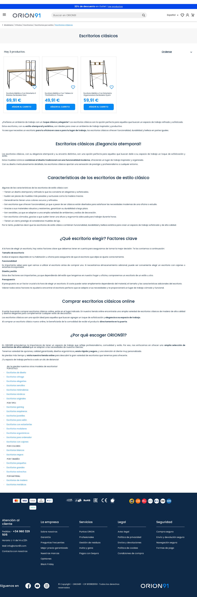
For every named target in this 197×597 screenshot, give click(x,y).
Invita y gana (86, 546)
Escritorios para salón (17, 419)
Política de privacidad (129, 535)
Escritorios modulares (17, 428)
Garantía (46, 535)
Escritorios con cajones (18, 440)
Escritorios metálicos (16, 483)
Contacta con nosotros (14, 549)
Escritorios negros (15, 453)
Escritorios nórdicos (16, 394)
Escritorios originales (16, 398)
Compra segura (164, 530)
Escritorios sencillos (16, 385)
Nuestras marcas (50, 551)
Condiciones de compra (131, 551)
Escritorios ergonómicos (18, 432)
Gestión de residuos (89, 541)
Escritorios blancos (15, 449)
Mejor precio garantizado (54, 546)
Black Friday (47, 562)
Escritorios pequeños (16, 462)
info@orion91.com (16, 544)
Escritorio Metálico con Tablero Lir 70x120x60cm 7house (59, 94)
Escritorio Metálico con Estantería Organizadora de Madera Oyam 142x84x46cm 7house (98, 94)
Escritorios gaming (15, 406)
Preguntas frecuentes (52, 541)
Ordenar (177, 52)
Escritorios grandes (16, 466)
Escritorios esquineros (17, 410)
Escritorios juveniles (16, 415)
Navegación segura (166, 541)
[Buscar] (99, 15)
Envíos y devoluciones (129, 541)
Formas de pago (165, 546)
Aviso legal (123, 530)
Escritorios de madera (17, 479)
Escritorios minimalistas (18, 389)
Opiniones (46, 557)
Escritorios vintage (15, 376)
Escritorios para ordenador (19, 436)
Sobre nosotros (49, 530)
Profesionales (86, 535)
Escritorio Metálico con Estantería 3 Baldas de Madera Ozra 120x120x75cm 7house (21, 94)
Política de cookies (128, 546)
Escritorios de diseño (16, 372)
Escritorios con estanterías (19, 423)
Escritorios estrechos (16, 470)
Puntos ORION (86, 530)
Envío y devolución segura (170, 535)
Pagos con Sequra (89, 551)
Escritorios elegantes (16, 381)
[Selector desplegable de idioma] (173, 15)
